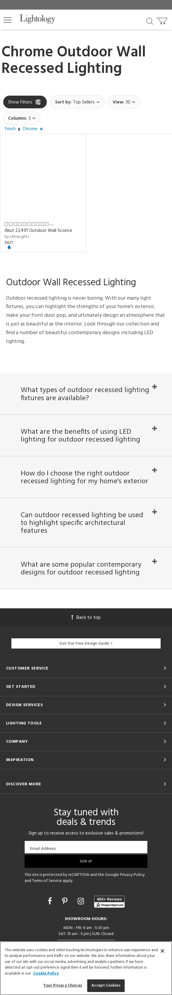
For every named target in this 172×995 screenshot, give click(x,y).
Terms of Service (47, 880)
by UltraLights (16, 236)
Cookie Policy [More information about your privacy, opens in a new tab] (46, 973)
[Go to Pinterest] (65, 902)
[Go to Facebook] (50, 902)
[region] (86, 968)
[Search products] (149, 21)
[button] (7, 20)
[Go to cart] (162, 20)
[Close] (162, 951)
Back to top (86, 618)
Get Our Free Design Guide (85, 643)
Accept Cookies (105, 985)
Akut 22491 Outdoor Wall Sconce (38, 231)
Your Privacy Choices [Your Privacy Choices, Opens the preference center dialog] (62, 985)
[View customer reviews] (109, 902)
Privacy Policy (132, 874)
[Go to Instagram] (81, 902)
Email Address (43, 848)
